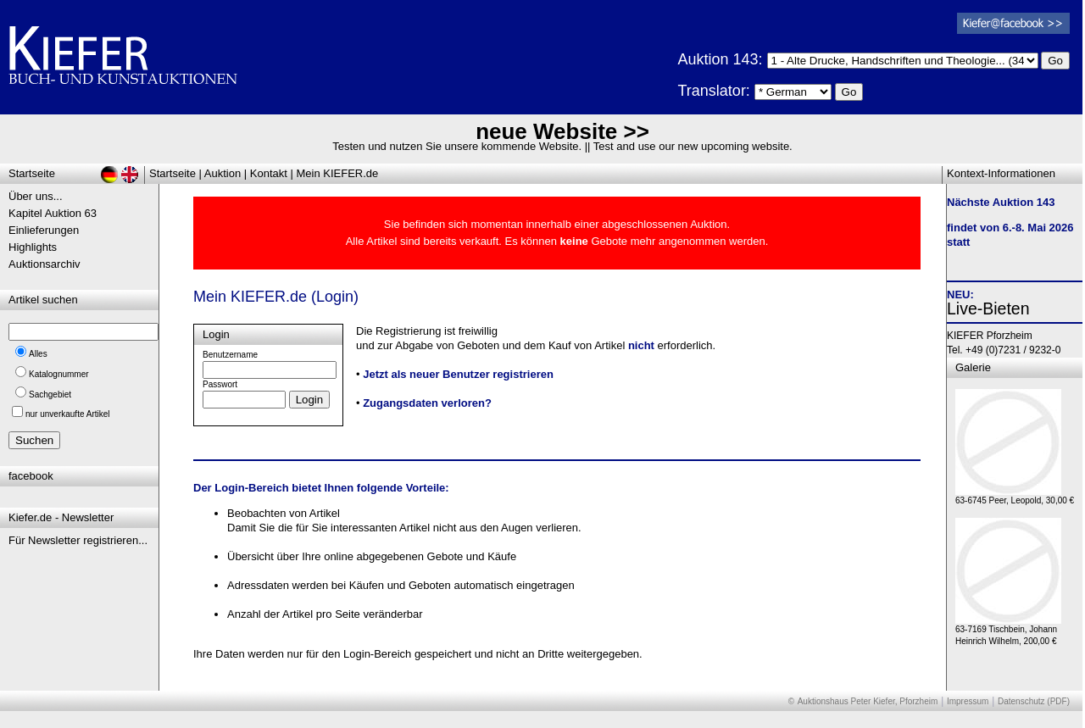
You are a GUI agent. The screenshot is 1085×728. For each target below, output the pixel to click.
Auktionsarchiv (44, 264)
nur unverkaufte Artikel (67, 414)
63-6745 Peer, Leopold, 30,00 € (1014, 496)
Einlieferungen (43, 230)
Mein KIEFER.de (338, 173)
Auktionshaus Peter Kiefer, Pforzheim (868, 701)
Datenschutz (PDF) (1034, 701)
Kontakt (268, 173)
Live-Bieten (988, 308)
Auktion (222, 173)
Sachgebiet (50, 394)
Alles (38, 353)
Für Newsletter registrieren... (77, 540)
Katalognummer (59, 374)
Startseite (172, 173)
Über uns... (35, 196)
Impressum (967, 701)
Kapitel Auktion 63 (52, 213)
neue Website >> (562, 131)
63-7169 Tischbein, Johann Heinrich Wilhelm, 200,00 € (1008, 631)
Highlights (32, 247)
